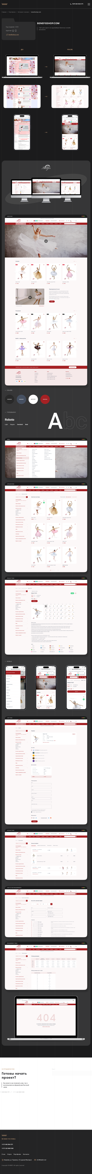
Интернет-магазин (23, 12)
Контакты (26, 1154)
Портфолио (12, 12)
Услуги (9, 1154)
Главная (4, 12)
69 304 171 (7, 1144)
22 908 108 (7, 1148)
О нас (3, 1154)
